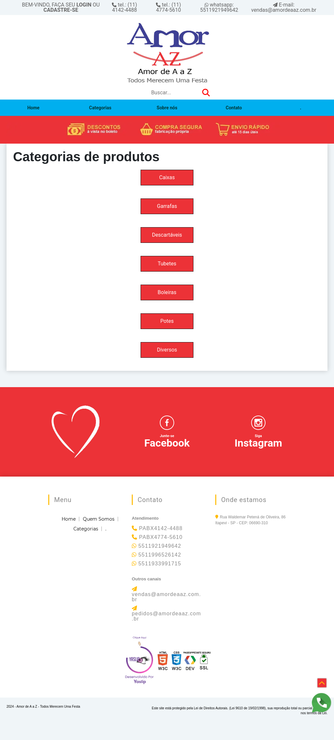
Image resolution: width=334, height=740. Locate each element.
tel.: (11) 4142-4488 (124, 7)
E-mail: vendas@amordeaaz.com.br (283, 7)
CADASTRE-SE (60, 10)
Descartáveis (167, 235)
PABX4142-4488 (161, 528)
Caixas (167, 177)
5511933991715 (159, 563)
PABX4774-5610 (161, 537)
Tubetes (167, 263)
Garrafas (167, 206)
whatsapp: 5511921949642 (219, 7)
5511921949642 (159, 546)
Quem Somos (98, 519)
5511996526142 (159, 555)
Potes (167, 321)
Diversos (167, 350)
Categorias (100, 107)
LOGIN (83, 5)
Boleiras (167, 292)
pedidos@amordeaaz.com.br (166, 616)
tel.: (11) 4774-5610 (168, 7)
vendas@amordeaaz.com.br (166, 596)
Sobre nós (167, 107)
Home (33, 107)
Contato (234, 107)
